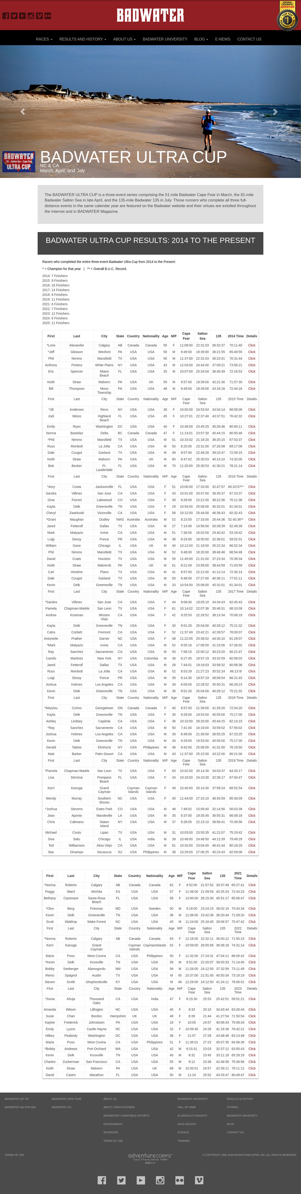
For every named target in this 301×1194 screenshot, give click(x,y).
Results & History (240, 1099)
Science (183, 1132)
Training (184, 1140)
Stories (232, 1107)
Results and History (82, 39)
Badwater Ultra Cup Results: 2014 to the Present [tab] (150, 240)
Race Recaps (187, 1124)
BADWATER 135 (61, 1107)
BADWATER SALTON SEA (20, 1107)
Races (44, 39)
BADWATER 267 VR (16, 1099)
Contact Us (249, 39)
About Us (124, 39)
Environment (113, 1124)
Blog (201, 39)
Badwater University (165, 39)
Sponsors (110, 1132)
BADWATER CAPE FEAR (67, 1099)
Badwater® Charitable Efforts (126, 1115)
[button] (22, 111)
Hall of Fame (187, 1107)
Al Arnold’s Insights (192, 1115)
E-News (222, 39)
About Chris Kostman (119, 1107)
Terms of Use (113, 1140)
